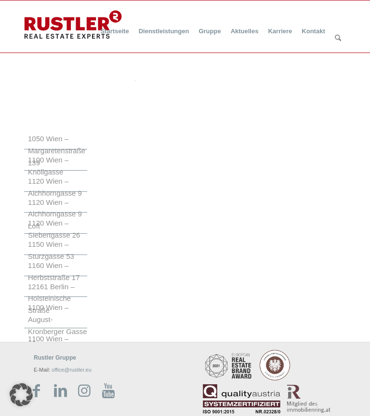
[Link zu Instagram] (84, 391)
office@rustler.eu (72, 370)
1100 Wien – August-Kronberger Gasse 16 (57, 325)
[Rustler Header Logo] (73, 24)
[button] (21, 395)
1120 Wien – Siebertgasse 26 (54, 229)
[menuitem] (114, 25)
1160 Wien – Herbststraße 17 (54, 271)
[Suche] (338, 38)
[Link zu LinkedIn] (60, 391)
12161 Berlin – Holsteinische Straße (51, 298)
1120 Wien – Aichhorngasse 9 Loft (55, 214)
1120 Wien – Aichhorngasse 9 (55, 187)
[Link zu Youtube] (108, 391)
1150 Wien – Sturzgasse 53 (51, 250)
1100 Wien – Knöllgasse (48, 166)
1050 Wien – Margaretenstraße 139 (56, 150)
